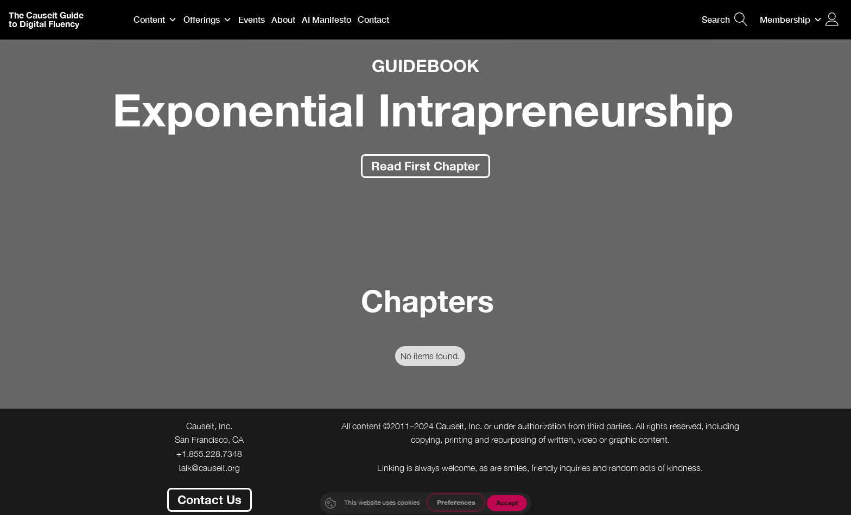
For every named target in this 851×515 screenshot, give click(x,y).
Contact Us (209, 499)
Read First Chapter (425, 165)
